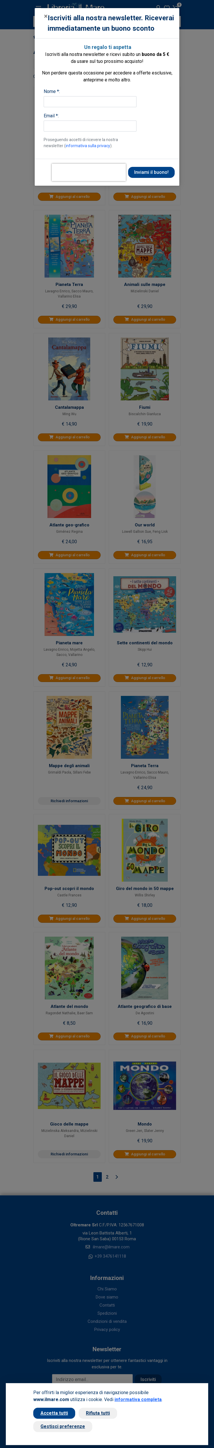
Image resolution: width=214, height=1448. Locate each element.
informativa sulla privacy (88, 145)
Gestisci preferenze (62, 1426)
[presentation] (89, 172)
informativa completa (138, 1399)
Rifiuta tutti (98, 1413)
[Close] (45, 16)
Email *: (51, 115)
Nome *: (52, 91)
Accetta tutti (54, 1413)
